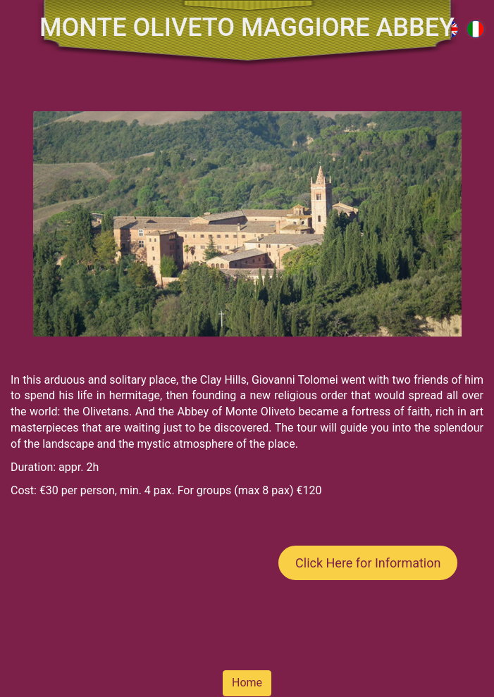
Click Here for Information (367, 562)
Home (247, 682)
